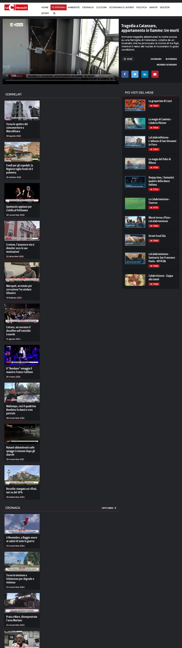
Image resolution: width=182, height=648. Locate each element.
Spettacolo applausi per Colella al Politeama (19, 208)
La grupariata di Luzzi (160, 101)
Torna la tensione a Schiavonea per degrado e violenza (20, 578)
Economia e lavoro (121, 7)
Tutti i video (109, 508)
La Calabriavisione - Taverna (159, 201)
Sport (45, 13)
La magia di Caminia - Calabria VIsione (160, 121)
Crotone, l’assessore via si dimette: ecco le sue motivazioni (20, 248)
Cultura (101, 7)
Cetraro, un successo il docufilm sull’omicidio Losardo (18, 330)
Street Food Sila (157, 236)
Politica (141, 7)
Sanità (153, 7)
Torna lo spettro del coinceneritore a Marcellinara (17, 127)
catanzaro (156, 59)
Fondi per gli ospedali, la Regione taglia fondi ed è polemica (19, 168)
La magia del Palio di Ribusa (160, 161)
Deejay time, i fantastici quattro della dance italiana (161, 181)
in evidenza (171, 59)
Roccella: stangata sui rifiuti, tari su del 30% (21, 490)
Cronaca (88, 7)
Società (165, 7)
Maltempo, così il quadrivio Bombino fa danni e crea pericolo (21, 409)
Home (44, 7)
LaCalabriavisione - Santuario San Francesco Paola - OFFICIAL (162, 257)
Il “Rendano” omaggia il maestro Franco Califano (19, 370)
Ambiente (74, 7)
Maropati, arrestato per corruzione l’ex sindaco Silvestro (19, 289)
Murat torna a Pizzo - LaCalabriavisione (160, 219)
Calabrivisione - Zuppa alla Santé (161, 277)
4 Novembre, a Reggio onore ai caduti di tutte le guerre (21, 539)
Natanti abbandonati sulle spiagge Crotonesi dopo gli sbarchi (20, 451)
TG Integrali (58, 7)
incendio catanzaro (167, 64)
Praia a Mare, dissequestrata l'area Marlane (21, 618)
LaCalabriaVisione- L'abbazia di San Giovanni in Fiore (162, 140)
